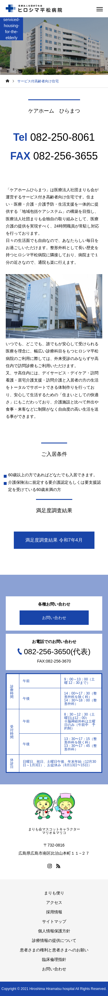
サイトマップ (54, 921)
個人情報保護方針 (54, 931)
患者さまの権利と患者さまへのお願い (54, 950)
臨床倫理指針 (54, 959)
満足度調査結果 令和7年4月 (53, 540)
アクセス (54, 902)
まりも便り (54, 893)
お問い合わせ (54, 617)
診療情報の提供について (54, 940)
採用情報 (54, 912)
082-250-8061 (62, 137)
